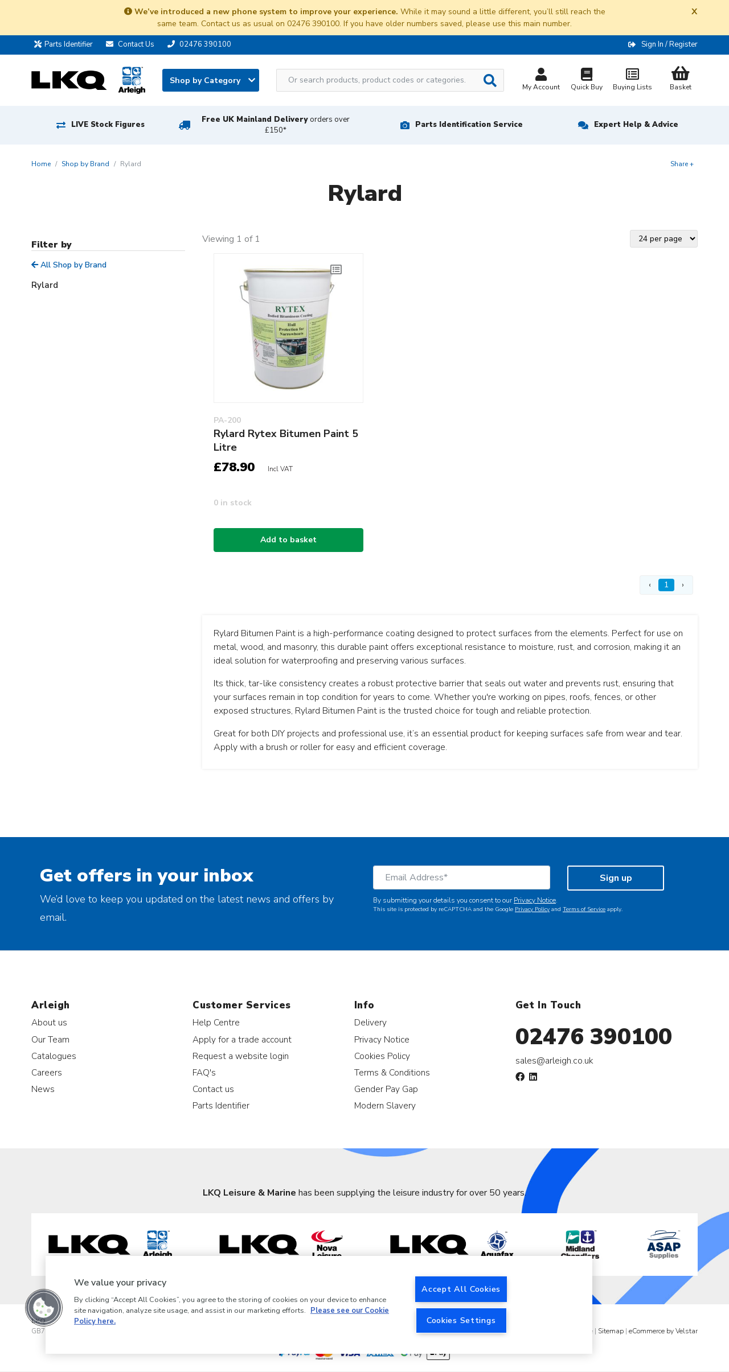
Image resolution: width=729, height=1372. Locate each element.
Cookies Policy (382, 1056)
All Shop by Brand (69, 264)
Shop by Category (212, 80)
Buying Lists (632, 80)
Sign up (616, 878)
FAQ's (204, 1072)
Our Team (50, 1039)
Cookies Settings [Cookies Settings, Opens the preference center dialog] (461, 1320)
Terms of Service (584, 909)
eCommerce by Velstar (663, 1331)
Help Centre (216, 1022)
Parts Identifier (66, 44)
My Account (541, 80)
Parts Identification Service (469, 125)
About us (49, 1022)
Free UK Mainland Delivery (276, 124)
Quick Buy (587, 80)
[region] (319, 1305)
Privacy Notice (535, 900)
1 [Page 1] (666, 584)
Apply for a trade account (242, 1039)
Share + (682, 163)
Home (41, 163)
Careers (46, 1072)
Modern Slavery (385, 1105)
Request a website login (241, 1056)
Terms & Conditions (392, 1072)
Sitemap (611, 1331)
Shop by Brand (85, 163)
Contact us (213, 1089)
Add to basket (288, 539)
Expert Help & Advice (636, 125)
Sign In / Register (669, 44)
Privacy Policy (532, 909)
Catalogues (53, 1056)
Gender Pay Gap (386, 1089)
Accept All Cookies (461, 1289)
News (43, 1089)
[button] (44, 1307)
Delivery (370, 1022)
